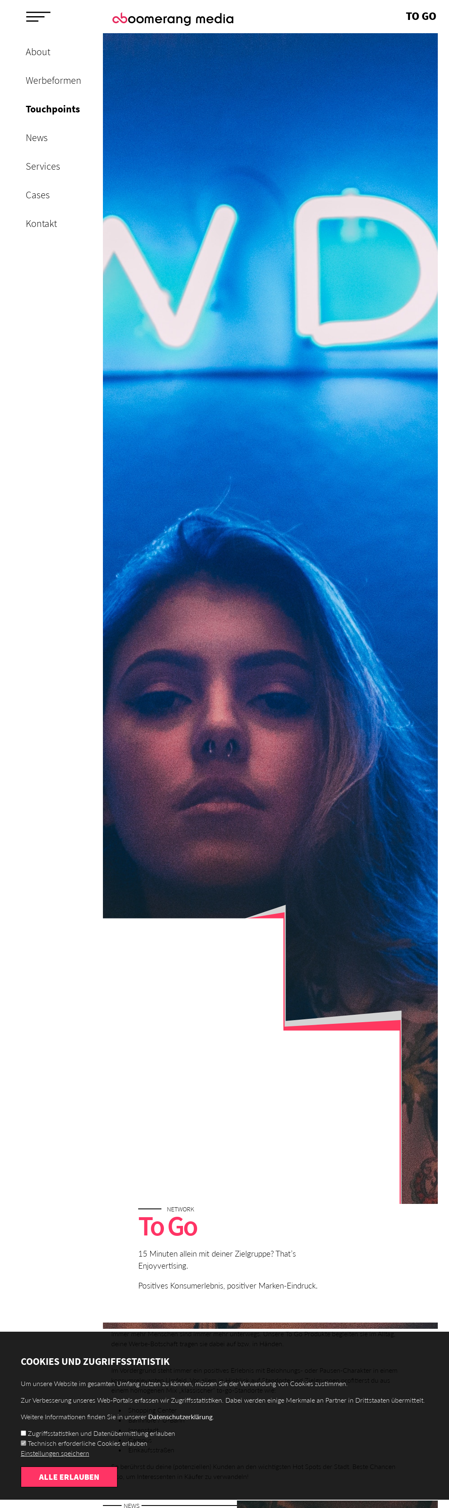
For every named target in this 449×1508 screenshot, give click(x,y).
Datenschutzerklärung (180, 1416)
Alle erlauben (69, 1476)
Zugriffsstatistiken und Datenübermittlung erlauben (101, 1433)
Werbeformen (53, 80)
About (38, 51)
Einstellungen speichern (55, 1453)
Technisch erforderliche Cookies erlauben (87, 1443)
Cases (38, 194)
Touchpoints (53, 108)
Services (43, 166)
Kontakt (41, 223)
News (37, 137)
